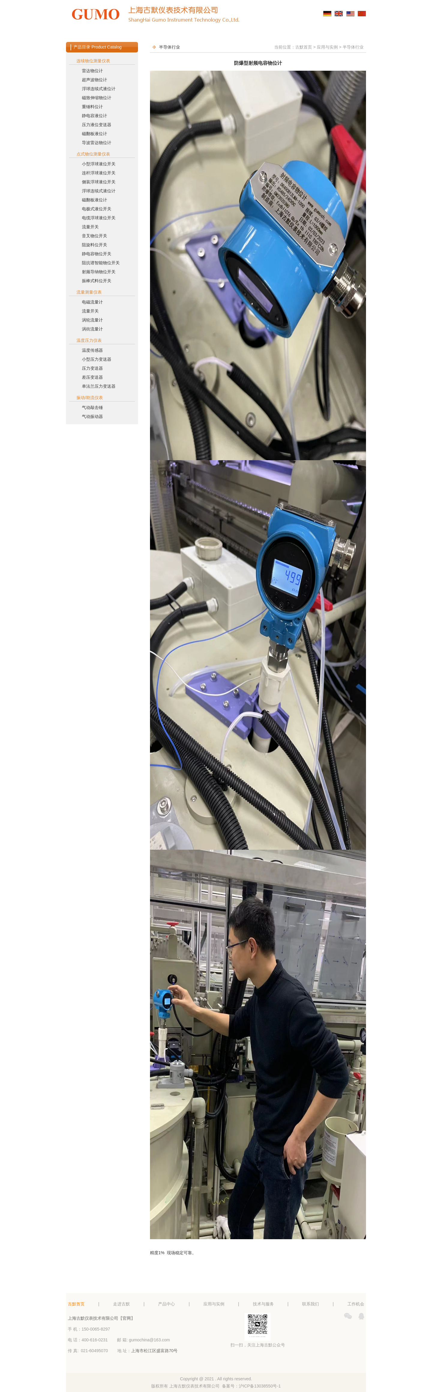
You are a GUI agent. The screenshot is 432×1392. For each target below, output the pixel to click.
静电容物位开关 (96, 253)
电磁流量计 (92, 302)
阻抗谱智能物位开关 (101, 262)
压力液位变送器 (96, 124)
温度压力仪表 (89, 340)
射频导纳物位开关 (99, 271)
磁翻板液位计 (94, 133)
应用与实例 (216, 33)
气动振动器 (92, 416)
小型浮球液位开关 (99, 163)
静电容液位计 (94, 115)
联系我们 (298, 33)
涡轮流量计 (92, 320)
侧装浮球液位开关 (99, 181)
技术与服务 (257, 33)
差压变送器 (92, 377)
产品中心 (174, 33)
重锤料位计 (92, 106)
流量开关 (90, 226)
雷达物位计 (92, 70)
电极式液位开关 (96, 208)
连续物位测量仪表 (93, 60)
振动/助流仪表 (89, 397)
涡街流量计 (92, 329)
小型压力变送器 (96, 359)
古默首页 (92, 33)
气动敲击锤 (92, 407)
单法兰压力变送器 (99, 386)
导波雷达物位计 (96, 142)
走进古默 (133, 33)
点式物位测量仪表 (93, 154)
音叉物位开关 (94, 235)
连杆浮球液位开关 (99, 172)
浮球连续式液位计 (99, 88)
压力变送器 (92, 368)
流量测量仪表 (89, 292)
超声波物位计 (94, 79)
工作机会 (339, 33)
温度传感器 (92, 350)
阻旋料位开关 (94, 244)
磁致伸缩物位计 (96, 97)
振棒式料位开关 (96, 280)
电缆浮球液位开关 (99, 217)
